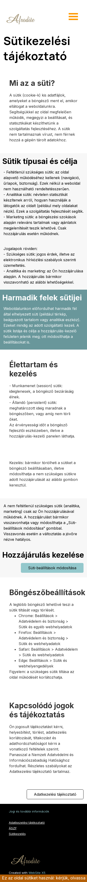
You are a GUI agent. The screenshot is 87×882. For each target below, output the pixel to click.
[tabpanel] (43, 117)
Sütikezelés (17, 834)
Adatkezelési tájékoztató (27, 822)
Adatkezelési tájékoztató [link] (55, 794)
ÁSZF (13, 828)
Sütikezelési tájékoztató (38, 48)
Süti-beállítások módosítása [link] (52, 568)
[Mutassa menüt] (73, 16)
